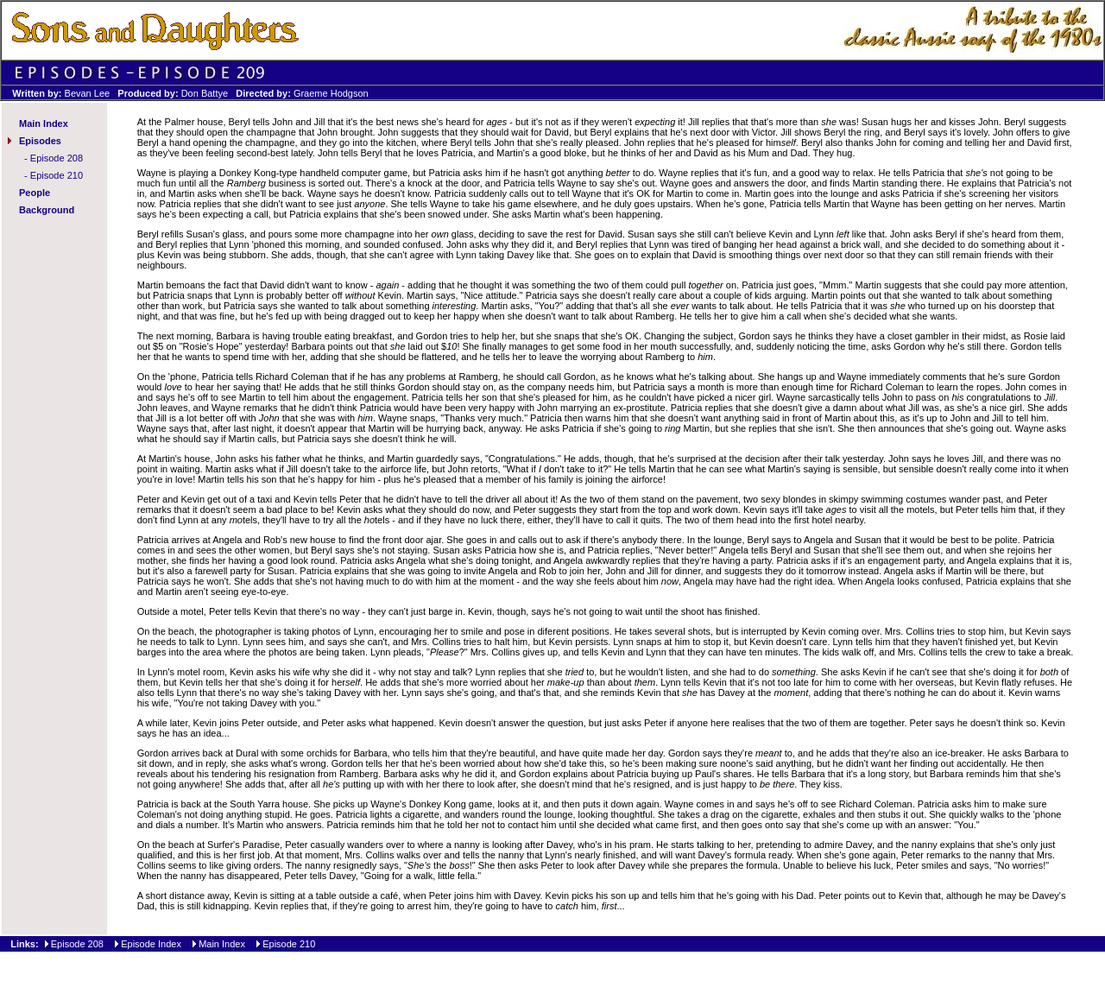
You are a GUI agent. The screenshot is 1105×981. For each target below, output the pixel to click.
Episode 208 (56, 158)
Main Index (43, 123)
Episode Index (151, 944)
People (34, 192)
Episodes (40, 141)
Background (46, 210)
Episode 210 (56, 175)
